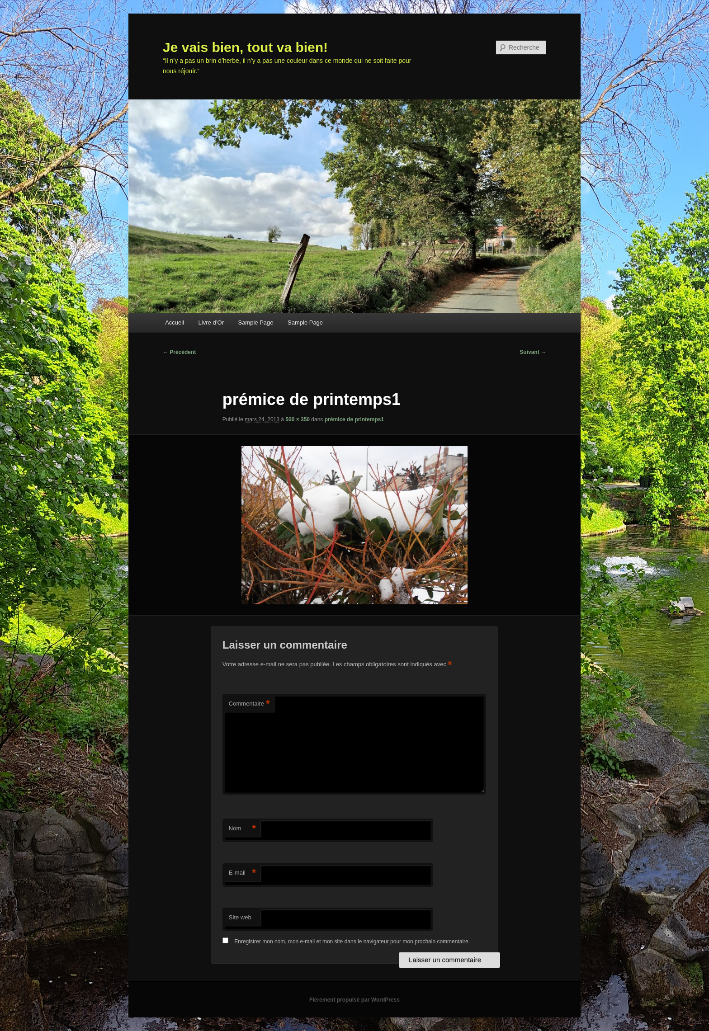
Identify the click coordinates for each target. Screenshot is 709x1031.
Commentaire (249, 704)
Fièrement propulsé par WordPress (354, 1000)
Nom (242, 828)
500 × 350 (297, 419)
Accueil (174, 322)
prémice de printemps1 (354, 419)
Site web (240, 917)
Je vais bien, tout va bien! (245, 47)
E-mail (242, 873)
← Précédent (179, 352)
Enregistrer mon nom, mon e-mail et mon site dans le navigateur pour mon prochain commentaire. (352, 941)
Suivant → (533, 352)
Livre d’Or (211, 322)
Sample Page (255, 322)
